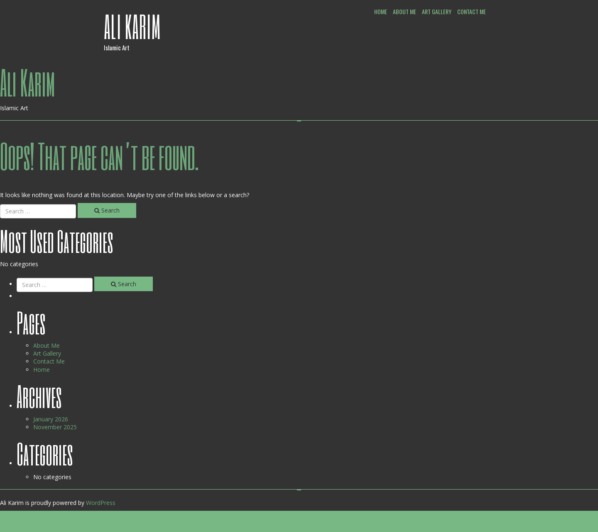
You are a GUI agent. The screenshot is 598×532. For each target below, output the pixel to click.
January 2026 (50, 419)
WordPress (100, 503)
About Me (404, 11)
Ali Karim (132, 26)
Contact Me (471, 11)
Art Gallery (436, 11)
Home (380, 11)
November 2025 (55, 427)
